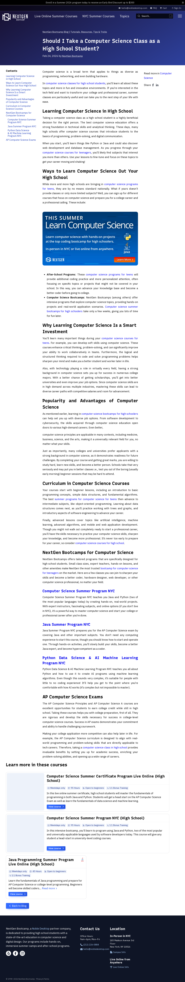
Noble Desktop (40, 928)
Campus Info (118, 952)
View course (56, 806)
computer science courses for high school (99, 543)
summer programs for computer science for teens (86, 499)
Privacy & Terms (42, 979)
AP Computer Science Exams (21, 139)
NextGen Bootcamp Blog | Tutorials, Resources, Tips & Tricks (78, 31)
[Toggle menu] (179, 16)
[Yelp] (8, 954)
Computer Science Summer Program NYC (22, 121)
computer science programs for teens (109, 274)
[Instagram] (22, 954)
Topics (124, 16)
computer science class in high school (105, 747)
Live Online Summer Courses (56, 16)
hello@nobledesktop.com (92, 949)
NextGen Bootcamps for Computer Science (18, 114)
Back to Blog (17, 905)
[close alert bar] (182, 2)
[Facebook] (15, 954)
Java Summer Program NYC (22, 126)
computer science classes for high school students (75, 83)
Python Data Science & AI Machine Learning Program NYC (19, 133)
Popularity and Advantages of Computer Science (20, 100)
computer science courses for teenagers (66, 152)
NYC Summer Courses (98, 16)
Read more (50, 888)
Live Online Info (119, 967)
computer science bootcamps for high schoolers (109, 413)
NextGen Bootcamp (73, 56)
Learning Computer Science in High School (20, 77)
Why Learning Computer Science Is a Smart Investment (18, 92)
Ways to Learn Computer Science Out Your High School (21, 84)
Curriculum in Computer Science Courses (18, 107)
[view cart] (164, 8)
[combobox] (154, 16)
